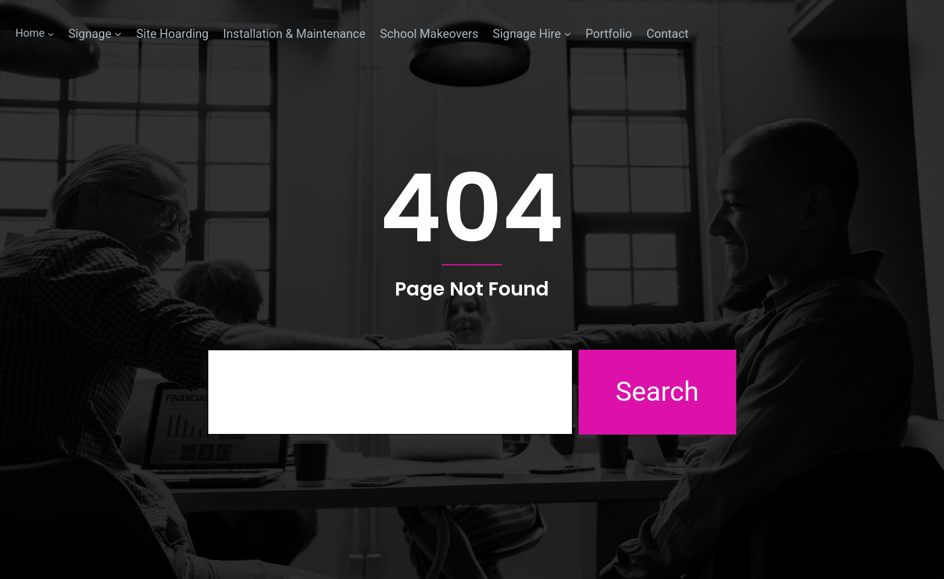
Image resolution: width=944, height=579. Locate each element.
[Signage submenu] (95, 34)
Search (657, 391)
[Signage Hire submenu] (532, 34)
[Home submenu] (35, 33)
